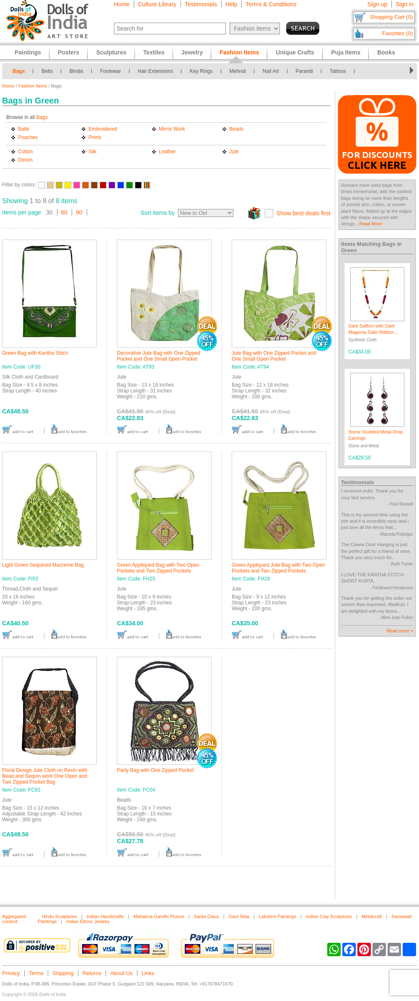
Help (231, 4)
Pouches (28, 137)
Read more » (399, 630)
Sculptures (111, 52)
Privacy (11, 973)
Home (121, 4)
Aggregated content (14, 919)
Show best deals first (304, 213)
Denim (25, 160)
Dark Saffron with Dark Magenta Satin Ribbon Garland (372, 332)
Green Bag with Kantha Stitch (35, 353)
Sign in (405, 4)
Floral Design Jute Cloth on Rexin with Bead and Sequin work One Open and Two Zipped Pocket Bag (44, 776)
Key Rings (201, 71)
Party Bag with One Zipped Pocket (155, 770)
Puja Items (345, 52)
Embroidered (102, 129)
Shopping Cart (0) (391, 17)
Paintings (28, 52)
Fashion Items (32, 85)
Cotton (25, 152)
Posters (68, 52)
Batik (23, 129)
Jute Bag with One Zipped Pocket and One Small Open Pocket (274, 356)
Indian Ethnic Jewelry (88, 921)
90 (79, 212)
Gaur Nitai (239, 916)
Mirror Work (172, 129)
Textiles (154, 52)
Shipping (63, 973)
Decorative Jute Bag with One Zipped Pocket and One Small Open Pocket (158, 356)
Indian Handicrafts (105, 916)
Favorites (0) (397, 33)
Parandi (304, 71)
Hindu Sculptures (59, 916)
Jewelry (192, 52)
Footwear (110, 71)
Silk (92, 152)
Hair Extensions (155, 71)
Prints (94, 137)
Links (148, 973)
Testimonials (201, 4)
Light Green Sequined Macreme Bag (43, 565)
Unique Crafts (295, 52)
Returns (92, 973)
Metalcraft (372, 916)
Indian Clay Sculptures (329, 916)
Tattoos (338, 71)
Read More (370, 223)
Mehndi (238, 71)
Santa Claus (206, 916)
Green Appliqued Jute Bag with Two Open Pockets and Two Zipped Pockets (278, 568)
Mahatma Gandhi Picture (158, 916)
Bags (19, 71)
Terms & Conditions (271, 4)
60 (64, 212)
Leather (167, 152)
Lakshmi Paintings (277, 916)
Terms (36, 973)
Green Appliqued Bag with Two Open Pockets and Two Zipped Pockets (158, 568)
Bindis (76, 71)
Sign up (377, 4)
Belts (47, 71)
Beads (236, 129)
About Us (121, 973)
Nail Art (271, 71)
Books (386, 52)
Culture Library (157, 4)
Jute (234, 152)
